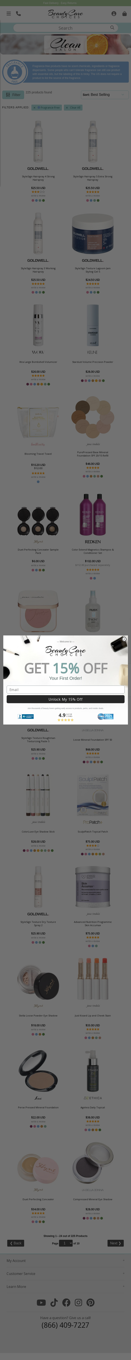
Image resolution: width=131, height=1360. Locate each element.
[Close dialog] (124, 639)
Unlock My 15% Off (65, 699)
